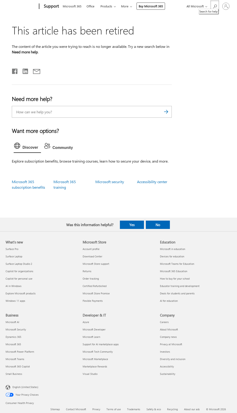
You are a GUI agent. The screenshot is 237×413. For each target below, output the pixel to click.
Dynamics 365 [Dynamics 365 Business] (13, 337)
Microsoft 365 (72, 6)
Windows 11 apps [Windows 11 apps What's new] (15, 300)
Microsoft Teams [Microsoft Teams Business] (15, 359)
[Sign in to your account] (225, 6)
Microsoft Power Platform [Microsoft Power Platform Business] (20, 351)
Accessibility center (152, 181)
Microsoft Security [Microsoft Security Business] (16, 329)
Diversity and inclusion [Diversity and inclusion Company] (172, 359)
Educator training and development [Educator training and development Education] (180, 286)
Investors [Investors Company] (165, 351)
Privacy (96, 409)
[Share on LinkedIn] (23, 70)
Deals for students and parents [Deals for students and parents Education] (177, 293)
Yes (131, 224)
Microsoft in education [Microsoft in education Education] (172, 249)
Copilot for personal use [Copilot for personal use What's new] (19, 278)
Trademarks (133, 409)
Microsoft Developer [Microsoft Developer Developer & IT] (94, 329)
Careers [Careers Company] (164, 322)
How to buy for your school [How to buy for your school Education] (175, 278)
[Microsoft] (21, 6)
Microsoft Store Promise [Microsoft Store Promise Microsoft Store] (96, 293)
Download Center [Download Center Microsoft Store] (92, 256)
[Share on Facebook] (15, 70)
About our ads (192, 409)
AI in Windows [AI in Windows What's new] (14, 286)
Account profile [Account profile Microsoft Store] (91, 249)
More (124, 6)
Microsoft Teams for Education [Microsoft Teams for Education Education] (177, 263)
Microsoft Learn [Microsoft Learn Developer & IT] (91, 337)
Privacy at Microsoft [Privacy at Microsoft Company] (171, 344)
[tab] (27, 147)
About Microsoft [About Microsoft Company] (169, 329)
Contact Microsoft (76, 409)
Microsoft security (109, 181)
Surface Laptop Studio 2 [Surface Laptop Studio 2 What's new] (19, 263)
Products (106, 6)
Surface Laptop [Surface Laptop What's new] (14, 256)
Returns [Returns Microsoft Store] (87, 271)
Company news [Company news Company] (168, 337)
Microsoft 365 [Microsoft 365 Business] (13, 344)
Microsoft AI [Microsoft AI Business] (12, 322)
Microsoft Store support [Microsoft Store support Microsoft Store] (96, 263)
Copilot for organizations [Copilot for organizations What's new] (19, 271)
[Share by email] (34, 70)
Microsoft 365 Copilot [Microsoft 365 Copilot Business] (18, 366)
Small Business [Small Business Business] (14, 374)
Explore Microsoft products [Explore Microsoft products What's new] (21, 293)
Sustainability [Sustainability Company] (167, 374)
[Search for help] (215, 6)
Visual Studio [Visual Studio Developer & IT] (90, 374)
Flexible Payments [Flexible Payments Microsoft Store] (93, 300)
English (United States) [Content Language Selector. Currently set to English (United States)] (25, 386)
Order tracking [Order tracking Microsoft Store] (91, 278)
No (158, 224)
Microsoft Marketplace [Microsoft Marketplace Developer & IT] (95, 359)
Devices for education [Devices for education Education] (172, 256)
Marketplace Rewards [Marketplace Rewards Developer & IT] (95, 366)
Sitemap (55, 409)
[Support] (50, 6)
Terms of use (113, 409)
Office (90, 6)
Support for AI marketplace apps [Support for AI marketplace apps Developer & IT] (101, 344)
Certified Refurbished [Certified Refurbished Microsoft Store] (94, 286)
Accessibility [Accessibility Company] (167, 366)
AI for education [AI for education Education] (169, 300)
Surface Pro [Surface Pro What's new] (12, 249)
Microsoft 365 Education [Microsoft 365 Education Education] (173, 271)
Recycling (172, 409)
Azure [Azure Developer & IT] (86, 322)
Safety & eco (154, 409)
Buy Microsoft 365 (151, 6)
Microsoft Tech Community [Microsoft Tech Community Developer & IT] (98, 351)
